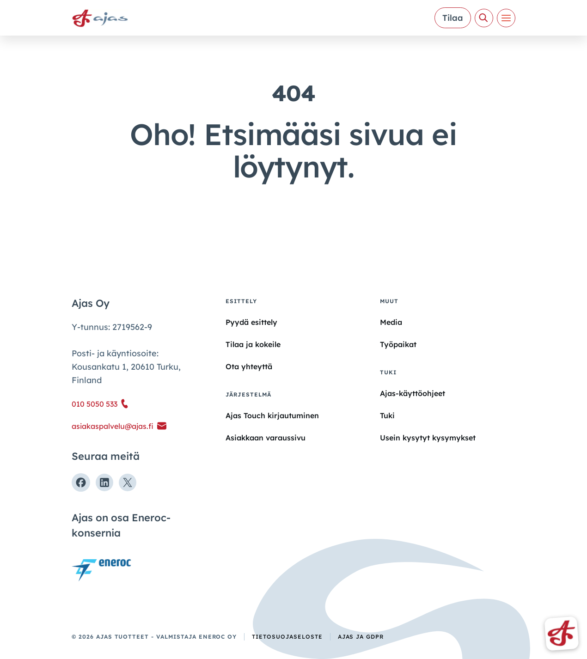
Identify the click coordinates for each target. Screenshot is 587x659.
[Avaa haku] (484, 18)
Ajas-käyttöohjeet (412, 393)
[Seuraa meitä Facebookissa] (81, 482)
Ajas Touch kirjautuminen (272, 415)
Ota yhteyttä (249, 366)
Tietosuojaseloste (287, 636)
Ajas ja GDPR (361, 636)
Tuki (387, 415)
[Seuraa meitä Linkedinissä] (104, 482)
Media (391, 322)
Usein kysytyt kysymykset (428, 437)
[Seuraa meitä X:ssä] (127, 482)
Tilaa (452, 17)
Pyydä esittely (251, 322)
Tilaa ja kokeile (253, 344)
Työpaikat (398, 344)
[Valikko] (506, 18)
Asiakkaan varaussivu (266, 437)
